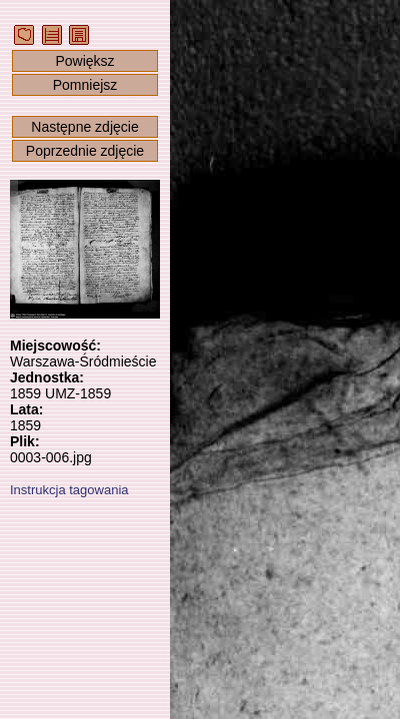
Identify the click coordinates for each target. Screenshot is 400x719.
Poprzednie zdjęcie (85, 151)
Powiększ (84, 61)
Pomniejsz (85, 85)
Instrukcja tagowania (69, 489)
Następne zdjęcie (84, 127)
